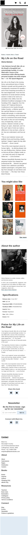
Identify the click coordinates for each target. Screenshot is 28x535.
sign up (21, 412)
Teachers (4, 490)
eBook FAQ (4, 482)
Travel (17, 54)
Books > (3, 54)
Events (3, 509)
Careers (3, 467)
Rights (3, 463)
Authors (3, 478)
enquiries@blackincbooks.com (10, 451)
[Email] (9, 412)
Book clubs (4, 492)
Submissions (5, 461)
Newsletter (4, 511)
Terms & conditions (7, 499)
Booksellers (4, 494)
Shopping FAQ (5, 480)
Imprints (3, 476)
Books (3, 474)
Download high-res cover (14, 48)
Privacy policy (5, 497)
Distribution (4, 465)
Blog (2, 507)
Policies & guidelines (7, 513)
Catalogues (4, 496)
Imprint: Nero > (10, 54)
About (3, 459)
